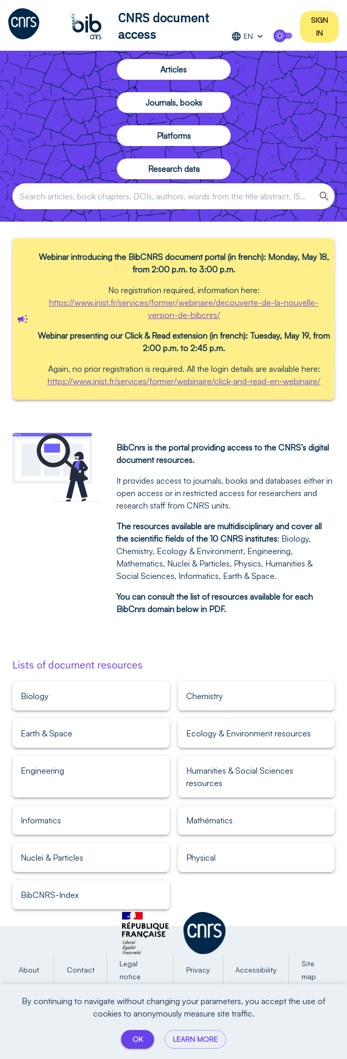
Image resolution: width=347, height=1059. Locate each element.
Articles (174, 69)
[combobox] (162, 196)
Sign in (319, 26)
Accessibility (256, 970)
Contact (80, 970)
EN (248, 36)
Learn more (195, 1040)
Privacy (198, 970)
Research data (174, 168)
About (29, 970)
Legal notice (139, 970)
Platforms (174, 135)
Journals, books (174, 102)
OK (137, 1039)
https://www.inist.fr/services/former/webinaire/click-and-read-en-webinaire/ (184, 381)
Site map (316, 970)
